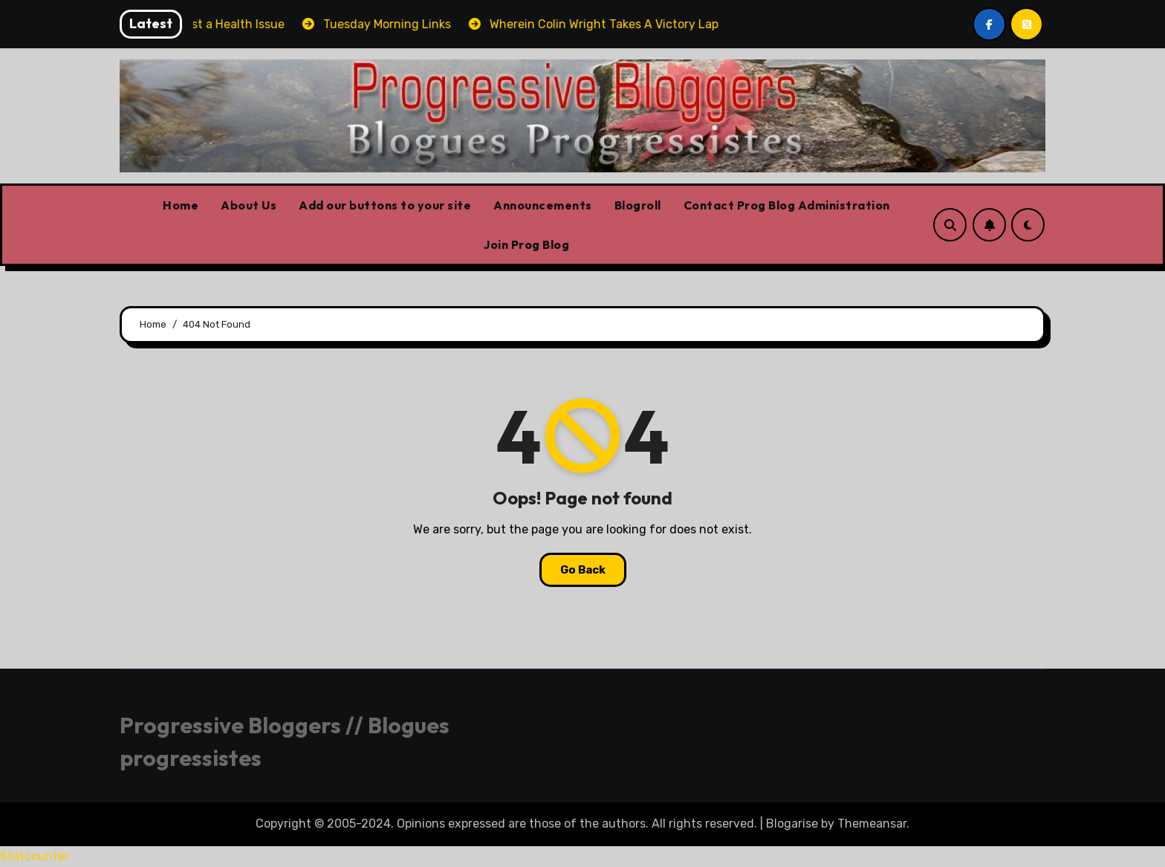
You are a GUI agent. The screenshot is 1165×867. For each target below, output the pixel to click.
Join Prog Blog (526, 244)
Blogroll (637, 205)
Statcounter (34, 856)
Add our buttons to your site (385, 205)
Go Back (583, 570)
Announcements (542, 205)
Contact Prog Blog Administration (787, 205)
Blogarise (792, 823)
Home (180, 205)
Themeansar (871, 823)
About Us (248, 205)
